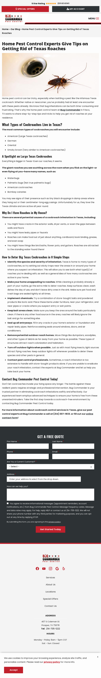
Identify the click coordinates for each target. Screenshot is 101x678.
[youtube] (43, 568)
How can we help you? (17, 486)
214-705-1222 (53, 628)
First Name (12, 441)
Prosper (45, 625)
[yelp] (63, 568)
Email (54, 452)
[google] (57, 568)
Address (10, 474)
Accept (14, 670)
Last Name (57, 441)
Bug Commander (70, 109)
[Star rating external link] (50, 3)
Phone (10, 452)
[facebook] (37, 568)
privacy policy (54, 522)
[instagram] (50, 568)
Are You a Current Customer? (21, 462)
